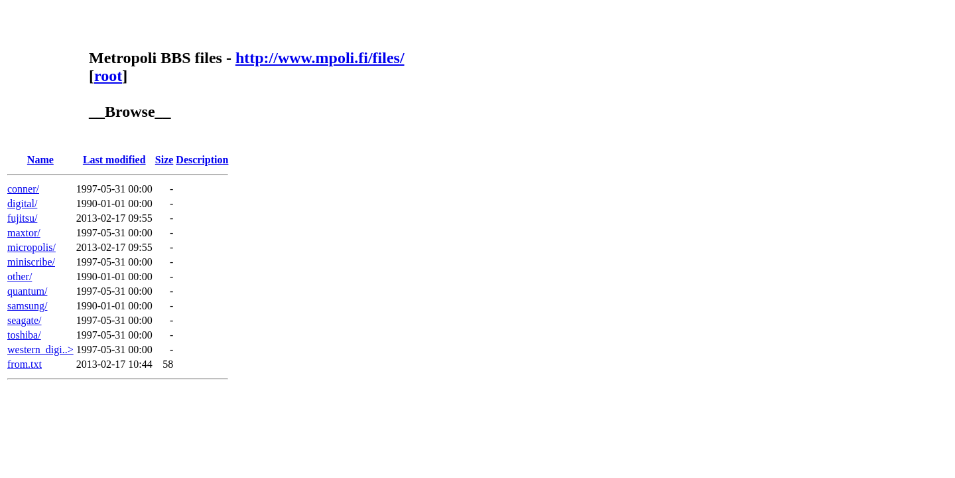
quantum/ (27, 291)
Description (202, 159)
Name (40, 159)
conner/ (23, 189)
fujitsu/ (22, 218)
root (108, 75)
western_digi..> (40, 349)
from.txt (24, 364)
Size (164, 159)
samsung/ (27, 305)
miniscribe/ (31, 262)
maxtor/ (23, 232)
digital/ (22, 203)
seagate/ (24, 320)
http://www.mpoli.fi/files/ (320, 57)
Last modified (114, 159)
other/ (19, 276)
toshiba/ (24, 335)
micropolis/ (31, 247)
